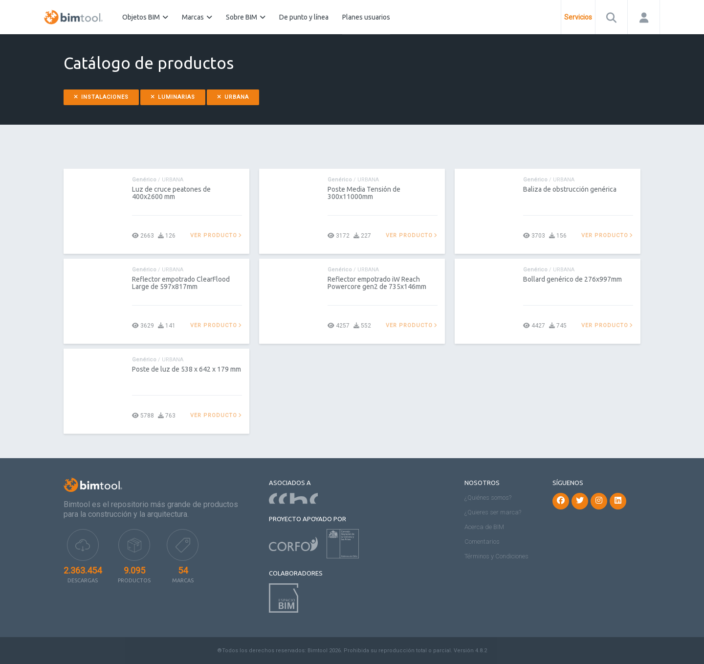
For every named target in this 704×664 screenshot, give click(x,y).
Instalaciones (101, 97)
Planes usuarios (366, 17)
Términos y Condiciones (496, 556)
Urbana (233, 97)
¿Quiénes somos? (487, 497)
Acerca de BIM (484, 527)
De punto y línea (304, 17)
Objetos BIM (145, 17)
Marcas (197, 17)
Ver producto (216, 235)
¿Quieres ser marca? (492, 512)
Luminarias (173, 97)
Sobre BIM (245, 17)
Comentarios (482, 541)
